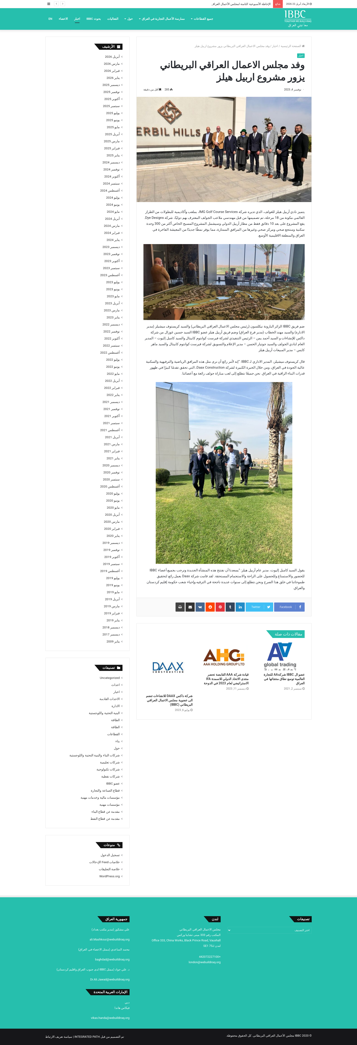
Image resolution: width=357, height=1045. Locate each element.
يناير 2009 (113, 641)
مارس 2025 (112, 141)
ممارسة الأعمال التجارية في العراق (163, 18)
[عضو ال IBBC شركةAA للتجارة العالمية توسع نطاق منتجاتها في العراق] (280, 656)
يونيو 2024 (113, 204)
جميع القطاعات (203, 18)
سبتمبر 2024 (111, 183)
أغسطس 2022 (110, 352)
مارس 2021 (112, 444)
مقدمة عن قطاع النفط (105, 818)
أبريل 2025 (112, 134)
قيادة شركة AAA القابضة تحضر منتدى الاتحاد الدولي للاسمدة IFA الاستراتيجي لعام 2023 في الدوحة (226, 679)
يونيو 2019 (113, 585)
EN (50, 18)
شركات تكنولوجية (108, 769)
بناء (117, 741)
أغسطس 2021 (110, 430)
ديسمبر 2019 (111, 543)
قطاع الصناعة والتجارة (105, 790)
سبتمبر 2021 (111, 423)
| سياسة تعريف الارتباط (59, 1036)
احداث (115, 685)
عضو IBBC (113, 783)
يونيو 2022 (113, 366)
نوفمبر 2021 (111, 409)
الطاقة (115, 720)
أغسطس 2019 (110, 571)
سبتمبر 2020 (111, 479)
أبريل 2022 (112, 380)
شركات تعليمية (110, 762)
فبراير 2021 (112, 451)
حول (130, 18)
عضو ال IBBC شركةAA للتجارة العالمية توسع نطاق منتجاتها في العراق (284, 679)
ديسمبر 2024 (111, 162)
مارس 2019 (112, 606)
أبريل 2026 (112, 56)
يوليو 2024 (113, 197)
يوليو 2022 (113, 359)
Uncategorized (110, 678)
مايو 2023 (113, 296)
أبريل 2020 (112, 514)
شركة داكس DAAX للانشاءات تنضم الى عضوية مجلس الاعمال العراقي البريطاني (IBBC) (169, 700)
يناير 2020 (113, 536)
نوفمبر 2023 (111, 254)
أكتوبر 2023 (112, 261)
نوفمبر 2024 (111, 169)
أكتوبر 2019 (112, 557)
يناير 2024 (113, 240)
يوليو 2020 (113, 493)
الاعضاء (63, 18)
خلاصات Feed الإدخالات (104, 862)
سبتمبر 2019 (111, 564)
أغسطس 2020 (110, 486)
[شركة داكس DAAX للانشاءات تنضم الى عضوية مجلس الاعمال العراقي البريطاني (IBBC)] (168, 667)
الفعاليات (112, 18)
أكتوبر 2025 (112, 99)
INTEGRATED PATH (87, 1036)
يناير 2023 (113, 317)
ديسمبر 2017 (111, 634)
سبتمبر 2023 (111, 268)
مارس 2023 (112, 310)
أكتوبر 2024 (112, 176)
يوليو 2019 (113, 578)
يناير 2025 (113, 155)
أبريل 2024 (112, 218)
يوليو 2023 (113, 282)
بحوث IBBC (94, 18)
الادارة (116, 706)
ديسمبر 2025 (111, 85)
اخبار (77, 18)
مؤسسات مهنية (109, 804)
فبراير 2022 (112, 388)
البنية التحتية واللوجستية (104, 713)
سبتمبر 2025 (111, 106)
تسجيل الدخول (110, 855)
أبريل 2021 (112, 437)
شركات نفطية (110, 776)
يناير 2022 (113, 395)
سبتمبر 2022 (111, 345)
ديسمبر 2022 (111, 324)
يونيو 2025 (113, 120)
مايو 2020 (113, 507)
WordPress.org (109, 876)
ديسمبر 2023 (111, 247)
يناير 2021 (113, 458)
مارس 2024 (112, 226)
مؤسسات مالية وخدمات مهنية (100, 797)
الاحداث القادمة (109, 699)
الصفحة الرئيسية (293, 46)
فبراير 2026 (112, 70)
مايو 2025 (113, 127)
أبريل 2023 (112, 303)
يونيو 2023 (113, 289)
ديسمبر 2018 (111, 627)
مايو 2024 (113, 211)
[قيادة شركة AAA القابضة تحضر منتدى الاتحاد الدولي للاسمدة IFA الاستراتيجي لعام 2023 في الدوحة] (224, 656)
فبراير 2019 (112, 613)
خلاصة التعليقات (109, 869)
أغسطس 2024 (110, 190)
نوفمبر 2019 (111, 550)
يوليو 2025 (113, 113)
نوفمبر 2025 (111, 92)
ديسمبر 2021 (111, 402)
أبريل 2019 (112, 599)
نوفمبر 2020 (111, 472)
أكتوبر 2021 (112, 416)
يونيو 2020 (113, 500)
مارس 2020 (112, 521)
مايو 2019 (113, 592)
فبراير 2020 (112, 528)
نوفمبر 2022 (111, 331)
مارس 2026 (112, 63)
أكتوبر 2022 (112, 338)
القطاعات (113, 734)
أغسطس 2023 (110, 275)
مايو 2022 (113, 373)
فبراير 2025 (112, 148)
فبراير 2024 (112, 233)
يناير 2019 (113, 620)
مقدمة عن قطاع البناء (106, 811)
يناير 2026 (113, 78)
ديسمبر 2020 (111, 465)
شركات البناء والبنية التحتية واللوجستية (94, 755)
